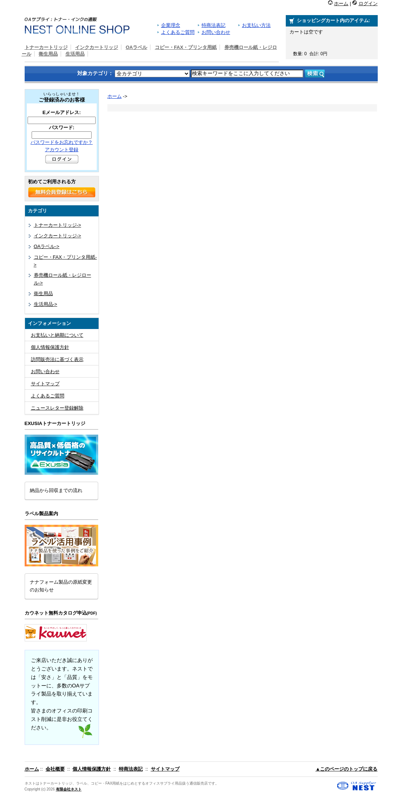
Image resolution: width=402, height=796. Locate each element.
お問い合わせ (216, 32)
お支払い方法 (256, 25)
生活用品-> (45, 304)
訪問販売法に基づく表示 (57, 359)
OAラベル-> (47, 246)
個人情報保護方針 (50, 347)
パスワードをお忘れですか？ (62, 142)
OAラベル (136, 47)
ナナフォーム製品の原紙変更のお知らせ (61, 585)
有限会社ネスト (69, 789)
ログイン (368, 3)
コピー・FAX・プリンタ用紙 (186, 47)
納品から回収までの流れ (56, 490)
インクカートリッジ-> (57, 235)
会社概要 (55, 769)
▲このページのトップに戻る (347, 769)
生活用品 (75, 54)
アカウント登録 (61, 149)
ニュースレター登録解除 (57, 408)
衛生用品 (48, 54)
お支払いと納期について (57, 335)
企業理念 (170, 25)
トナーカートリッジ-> (57, 225)
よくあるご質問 (178, 32)
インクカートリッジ (96, 47)
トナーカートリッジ (46, 47)
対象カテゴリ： (95, 73)
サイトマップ (45, 383)
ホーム (341, 3)
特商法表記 (213, 25)
